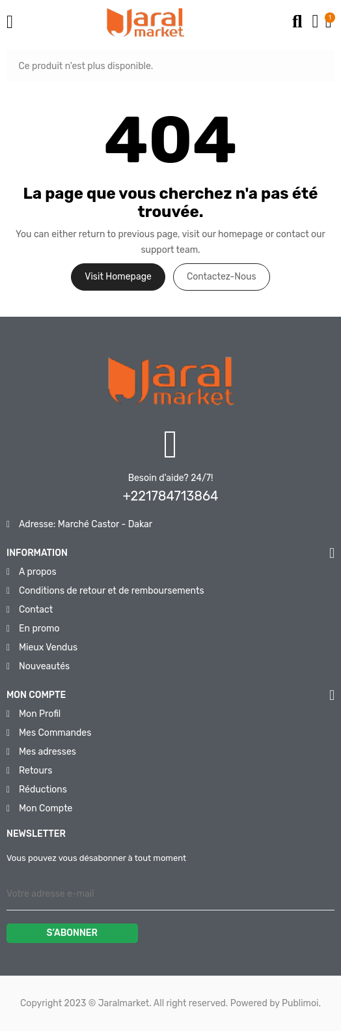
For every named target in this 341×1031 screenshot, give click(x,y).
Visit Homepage (118, 276)
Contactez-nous (221, 276)
